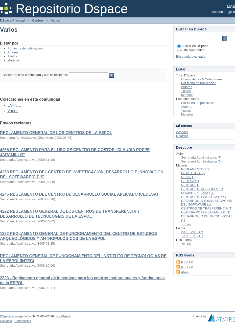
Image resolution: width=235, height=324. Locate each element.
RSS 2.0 (187, 267)
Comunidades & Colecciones (201, 79)
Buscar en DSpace (192, 46)
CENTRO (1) (190, 185)
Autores (13, 52)
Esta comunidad (190, 50)
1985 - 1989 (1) (192, 236)
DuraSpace (62, 316)
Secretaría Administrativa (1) (201, 161)
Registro (182, 136)
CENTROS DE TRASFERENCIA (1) (207, 208)
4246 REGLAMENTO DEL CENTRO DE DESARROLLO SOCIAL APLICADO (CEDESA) (79, 194)
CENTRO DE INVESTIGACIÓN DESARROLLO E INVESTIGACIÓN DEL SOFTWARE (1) (206, 201)
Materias (13, 60)
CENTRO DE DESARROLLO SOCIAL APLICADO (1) (202, 191)
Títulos (12, 56)
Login (231, 6)
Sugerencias (22, 321)
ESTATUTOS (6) (193, 173)
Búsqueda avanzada (191, 56)
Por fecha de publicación (25, 48)
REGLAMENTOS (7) (196, 169)
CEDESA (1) (190, 181)
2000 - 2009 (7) (192, 232)
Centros (38, 20)
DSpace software (11, 316)
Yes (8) (186, 244)
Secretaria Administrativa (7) (201, 157)
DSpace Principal (12, 20)
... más (186, 224)
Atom (184, 272)
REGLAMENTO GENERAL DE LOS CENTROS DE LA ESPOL (56, 133)
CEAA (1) (187, 177)
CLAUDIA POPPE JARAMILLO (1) (205, 212)
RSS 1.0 (187, 262)
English (229, 12)
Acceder (182, 132)
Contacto (6, 321)
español (218, 12)
